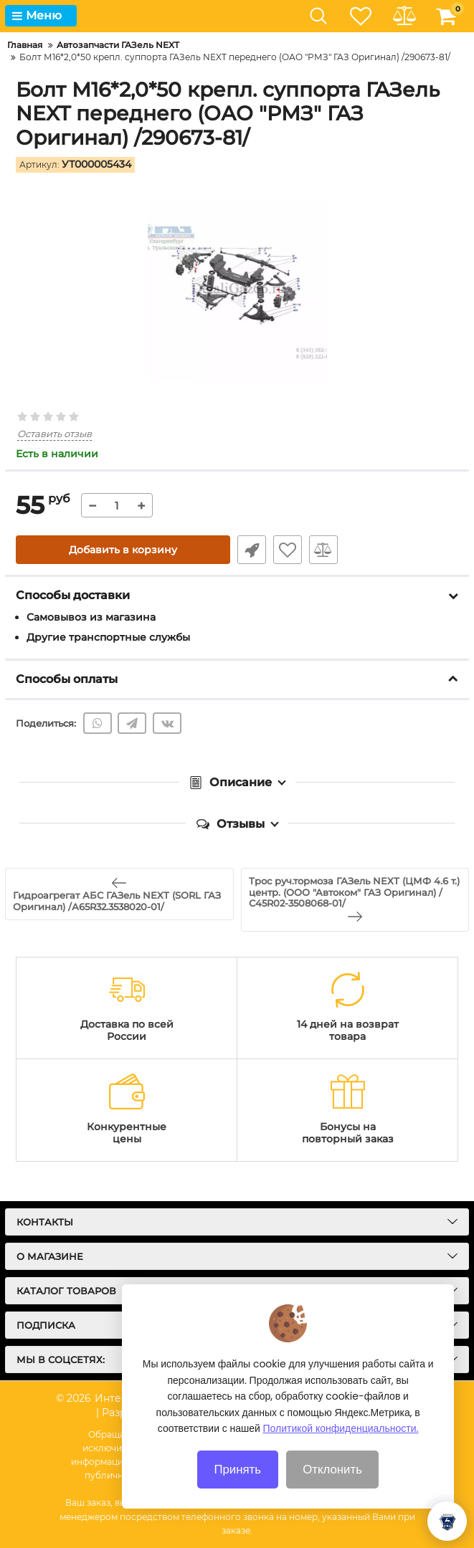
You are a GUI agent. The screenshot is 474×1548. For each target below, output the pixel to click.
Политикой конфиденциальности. (341, 1446)
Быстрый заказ (251, 549)
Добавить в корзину (123, 549)
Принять (237, 1487)
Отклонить (332, 1487)
